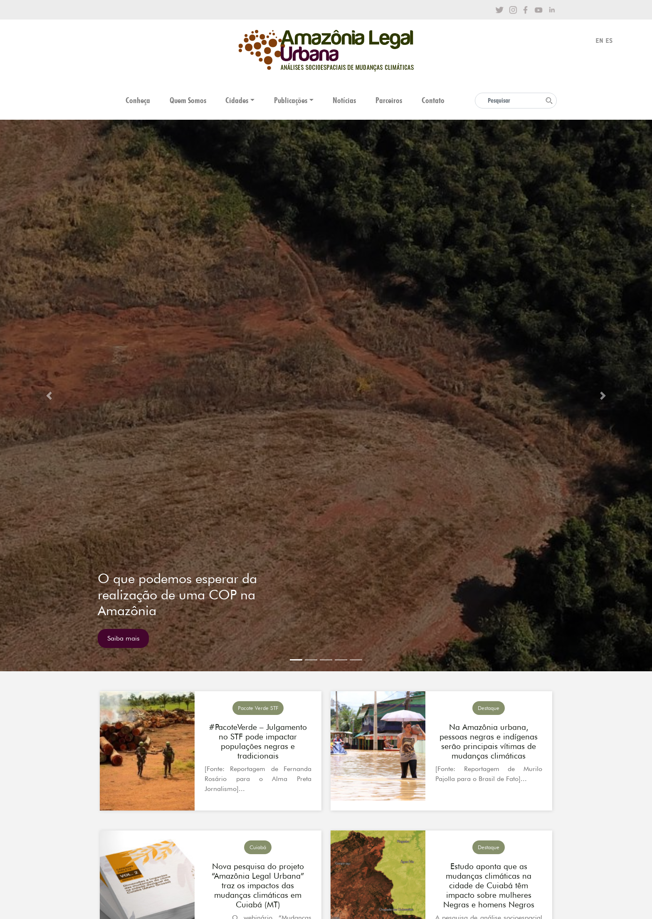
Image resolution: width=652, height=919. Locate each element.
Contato (433, 100)
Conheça (138, 100)
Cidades (236, 100)
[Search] (516, 100)
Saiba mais (123, 638)
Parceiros (388, 100)
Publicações (290, 100)
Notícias (344, 100)
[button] (49, 395)
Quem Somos (188, 100)
